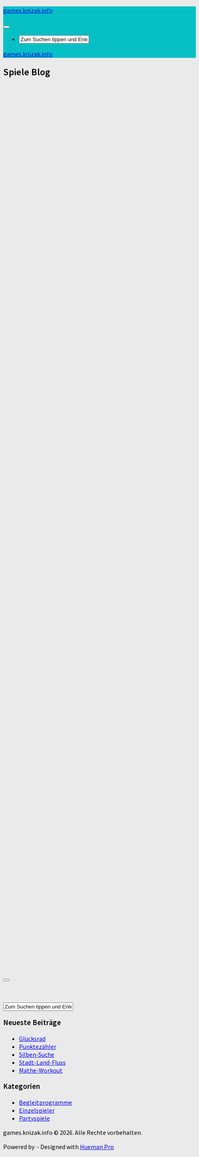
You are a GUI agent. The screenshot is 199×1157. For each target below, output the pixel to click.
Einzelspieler (37, 1110)
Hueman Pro (97, 1147)
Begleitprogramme (45, 1102)
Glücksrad (32, 1039)
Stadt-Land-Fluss (42, 1062)
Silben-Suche (36, 1054)
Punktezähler (37, 1046)
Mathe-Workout (41, 1070)
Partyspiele (34, 1118)
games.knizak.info (28, 10)
